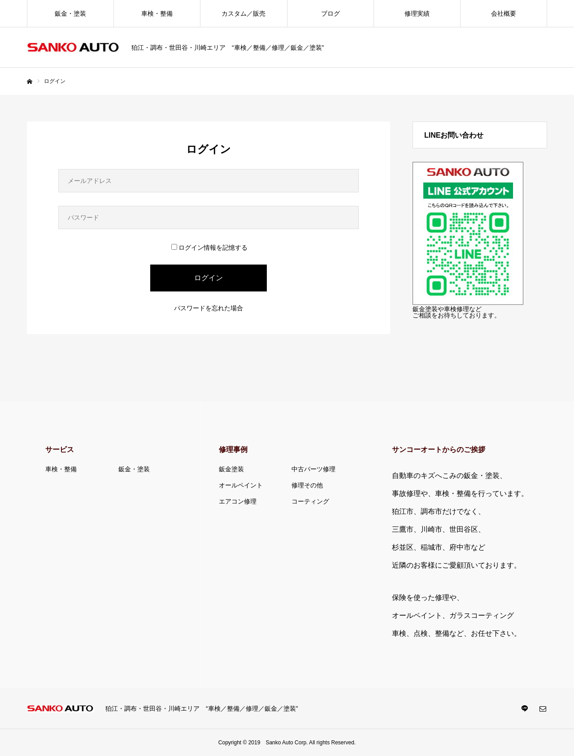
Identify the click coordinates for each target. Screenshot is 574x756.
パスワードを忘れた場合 (208, 308)
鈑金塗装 (231, 469)
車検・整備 (157, 13)
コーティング (310, 501)
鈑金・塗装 (70, 13)
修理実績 (417, 13)
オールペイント (241, 485)
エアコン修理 (238, 501)
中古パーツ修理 (313, 469)
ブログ (330, 13)
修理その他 (307, 485)
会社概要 (503, 13)
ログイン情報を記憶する (209, 247)
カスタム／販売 (243, 13)
